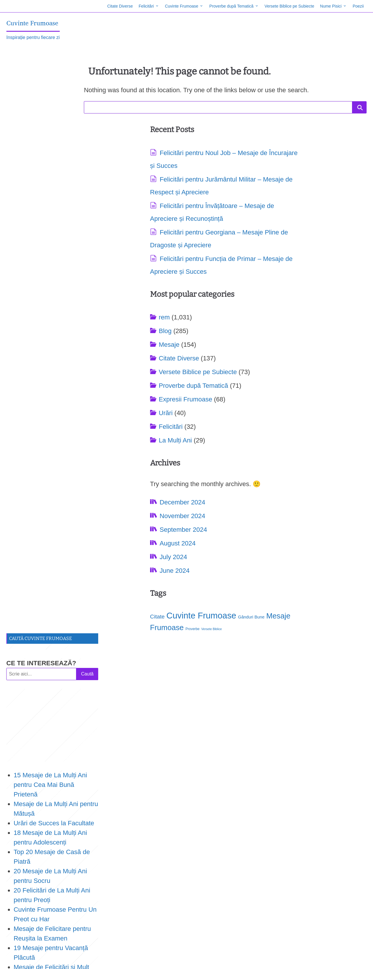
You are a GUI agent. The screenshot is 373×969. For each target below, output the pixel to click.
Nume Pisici (330, 6)
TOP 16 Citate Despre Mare (54, 574)
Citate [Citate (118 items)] (252, 370)
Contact (39, 958)
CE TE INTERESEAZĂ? (42, 88)
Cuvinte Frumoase (180, 6)
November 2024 (156, 409)
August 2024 (151, 436)
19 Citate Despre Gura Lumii (55, 565)
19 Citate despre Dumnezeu (54, 517)
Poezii (357, 6)
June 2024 (148, 463)
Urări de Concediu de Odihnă (56, 613)
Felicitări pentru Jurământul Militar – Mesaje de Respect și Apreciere (167, 193)
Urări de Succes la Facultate (55, 248)
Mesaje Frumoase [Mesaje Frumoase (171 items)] (286, 381)
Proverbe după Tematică (230, 6)
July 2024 (147, 450)
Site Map (18, 958)
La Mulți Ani (270, 276)
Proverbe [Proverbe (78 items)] (325, 382)
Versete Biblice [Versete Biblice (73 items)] (33, 928)
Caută (88, 99)
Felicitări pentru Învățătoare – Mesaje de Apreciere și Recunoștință (170, 232)
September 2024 (157, 422)
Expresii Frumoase (280, 235)
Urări (261, 249)
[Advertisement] (53, 150)
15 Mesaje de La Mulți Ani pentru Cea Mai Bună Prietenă (51, 210)
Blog (260, 167)
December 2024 (156, 395)
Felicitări (145, 6)
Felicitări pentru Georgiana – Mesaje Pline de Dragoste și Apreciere (169, 271)
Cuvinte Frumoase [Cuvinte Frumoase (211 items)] (296, 369)
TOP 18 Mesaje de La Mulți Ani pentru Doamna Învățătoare (53, 440)
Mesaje (264, 181)
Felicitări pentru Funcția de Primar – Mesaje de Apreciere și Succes (169, 310)
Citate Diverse (119, 6)
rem (259, 153)
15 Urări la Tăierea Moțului (52, 584)
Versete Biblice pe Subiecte (288, 6)
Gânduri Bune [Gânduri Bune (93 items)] (20, 918)
